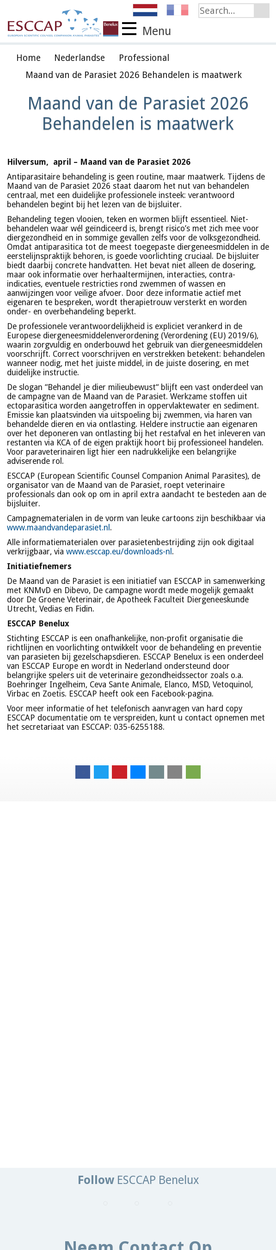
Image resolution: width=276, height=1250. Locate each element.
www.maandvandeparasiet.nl (58, 527)
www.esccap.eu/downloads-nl (119, 551)
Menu (147, 30)
